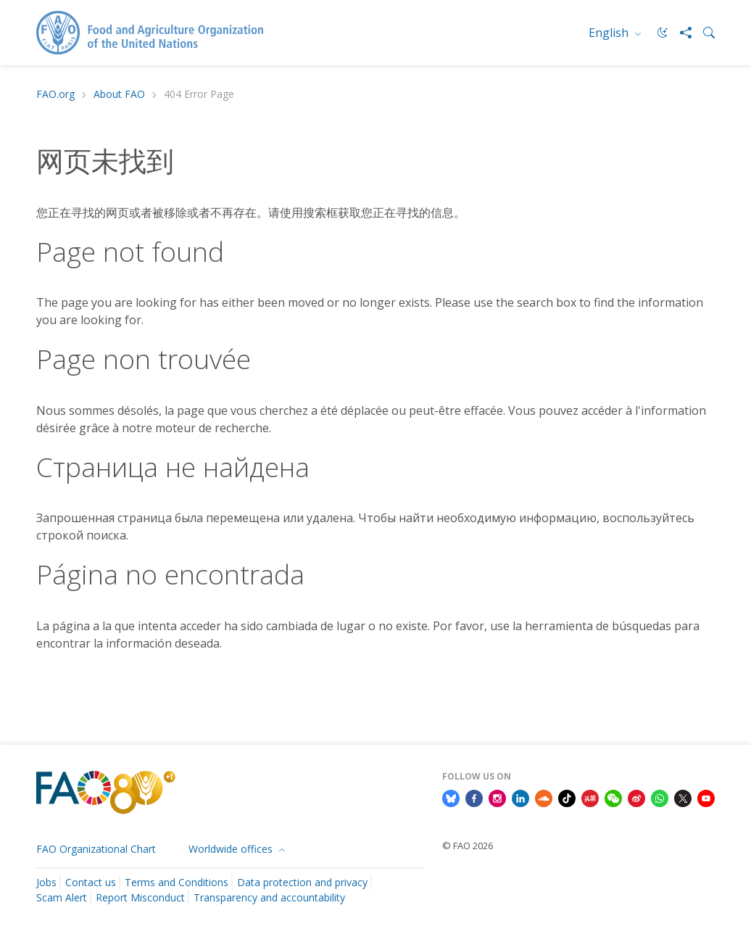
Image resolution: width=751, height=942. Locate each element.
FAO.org (55, 94)
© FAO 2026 (467, 845)
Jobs (46, 882)
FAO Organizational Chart (96, 849)
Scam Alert (61, 897)
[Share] (680, 32)
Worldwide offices (231, 849)
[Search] (703, 32)
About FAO (119, 94)
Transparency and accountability (269, 897)
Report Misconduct (140, 897)
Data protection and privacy (302, 882)
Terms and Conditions (176, 882)
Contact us (90, 882)
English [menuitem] (610, 33)
